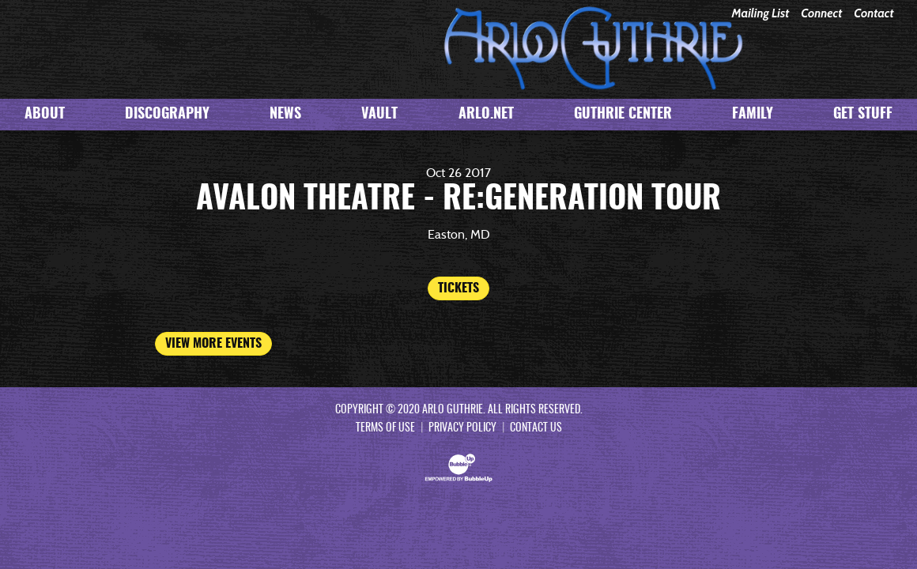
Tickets (458, 288)
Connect (821, 14)
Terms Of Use (385, 428)
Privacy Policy (462, 428)
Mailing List (760, 14)
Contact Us (536, 428)
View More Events (213, 343)
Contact (873, 14)
